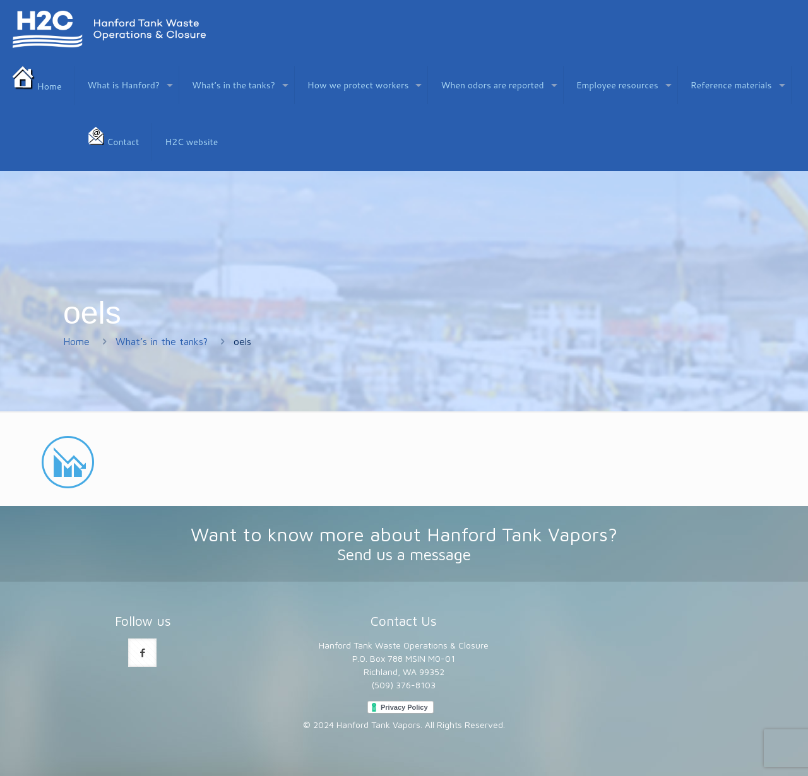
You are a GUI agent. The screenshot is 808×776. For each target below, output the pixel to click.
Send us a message (404, 554)
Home (76, 341)
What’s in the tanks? (162, 341)
